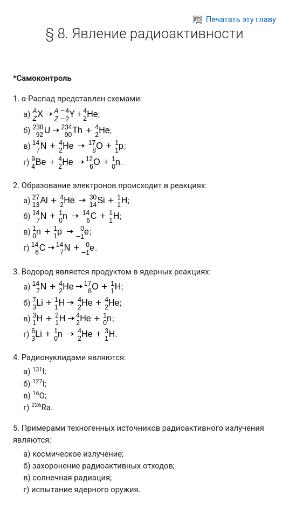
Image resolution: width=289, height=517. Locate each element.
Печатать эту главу (234, 19)
